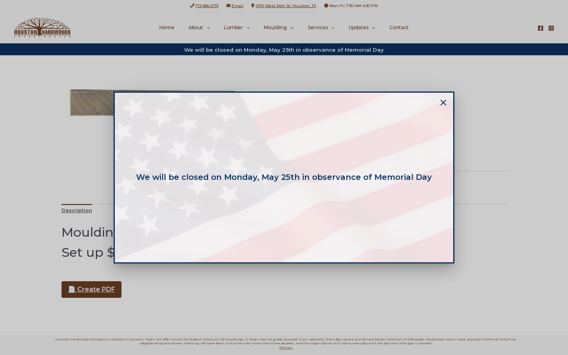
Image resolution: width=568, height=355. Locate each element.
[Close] (443, 102)
